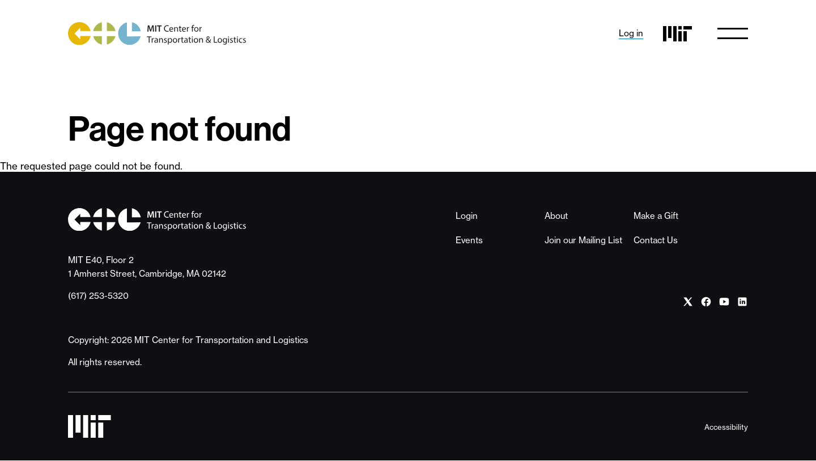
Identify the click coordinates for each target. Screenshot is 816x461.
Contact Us (656, 240)
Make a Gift (656, 215)
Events (469, 240)
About (556, 215)
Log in (631, 33)
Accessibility (726, 427)
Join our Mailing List (583, 240)
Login (467, 215)
